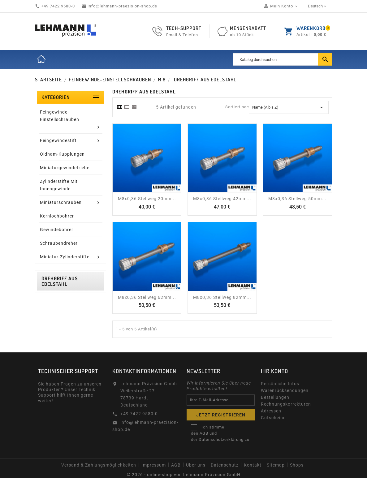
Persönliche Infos (280, 383)
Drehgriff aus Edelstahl (59, 281)
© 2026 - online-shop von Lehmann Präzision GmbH (183, 474)
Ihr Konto (274, 371)
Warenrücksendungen (285, 390)
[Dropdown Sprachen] (317, 6)
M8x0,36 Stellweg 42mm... (222, 198)
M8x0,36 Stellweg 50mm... (297, 198)
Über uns (195, 465)
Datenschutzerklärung (221, 439)
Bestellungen (275, 397)
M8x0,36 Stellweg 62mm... (147, 297)
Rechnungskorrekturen (286, 404)
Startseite (41, 59)
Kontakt (252, 465)
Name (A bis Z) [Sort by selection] (288, 107)
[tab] (119, 107)
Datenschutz (225, 465)
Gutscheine (273, 417)
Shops (297, 465)
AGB (204, 433)
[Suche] (282, 59)
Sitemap (276, 465)
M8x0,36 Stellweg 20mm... (147, 198)
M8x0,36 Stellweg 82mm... (222, 297)
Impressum (153, 465)
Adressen (271, 410)
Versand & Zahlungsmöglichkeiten (98, 465)
